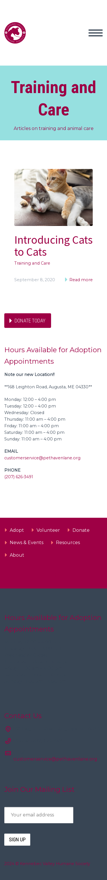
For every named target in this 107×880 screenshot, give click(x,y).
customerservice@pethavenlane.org (42, 457)
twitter (57, 575)
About (17, 555)
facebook (74, 575)
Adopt (17, 530)
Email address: (20, 802)
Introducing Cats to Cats (53, 246)
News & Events (26, 542)
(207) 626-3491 (18, 476)
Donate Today (30, 321)
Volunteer (48, 530)
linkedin (91, 575)
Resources (68, 542)
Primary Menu (95, 33)
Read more (80, 279)
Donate (81, 530)
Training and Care (32, 263)
